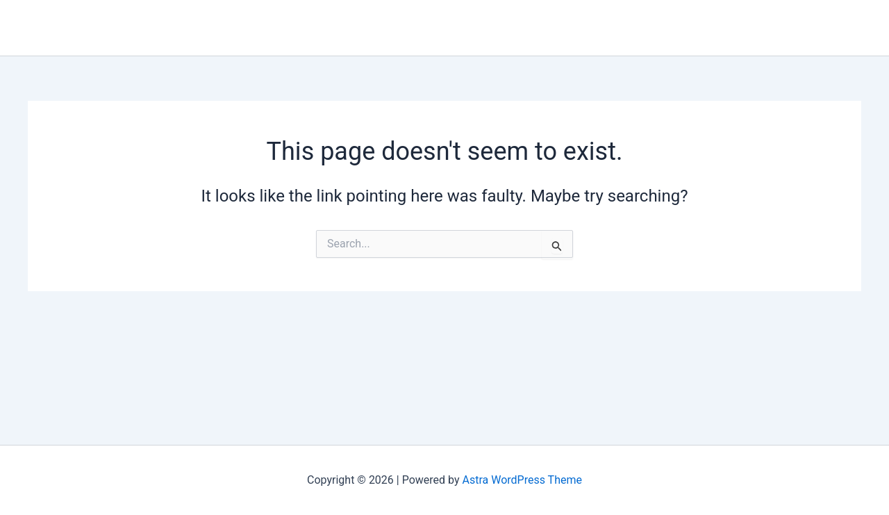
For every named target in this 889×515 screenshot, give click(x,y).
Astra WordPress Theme (522, 480)
